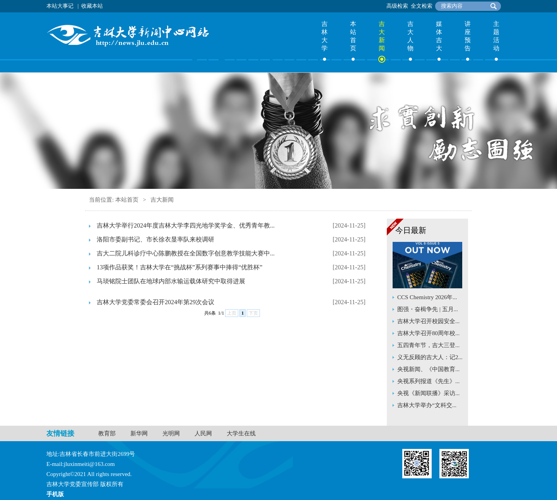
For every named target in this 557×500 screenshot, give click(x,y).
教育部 (107, 433)
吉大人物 (410, 36)
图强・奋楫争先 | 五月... (427, 309)
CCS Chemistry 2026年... (427, 297)
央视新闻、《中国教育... (428, 369)
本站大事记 (59, 6)
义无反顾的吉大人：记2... (430, 357)
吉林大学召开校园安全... (428, 321)
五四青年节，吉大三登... (428, 345)
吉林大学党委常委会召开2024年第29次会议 (155, 302)
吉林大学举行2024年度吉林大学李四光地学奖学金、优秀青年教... (186, 225)
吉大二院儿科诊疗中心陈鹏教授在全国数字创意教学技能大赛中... (186, 253)
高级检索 (397, 6)
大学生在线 (241, 433)
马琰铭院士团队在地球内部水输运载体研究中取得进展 (171, 281)
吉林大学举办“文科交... (426, 405)
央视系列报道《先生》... (428, 381)
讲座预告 (468, 36)
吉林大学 (324, 36)
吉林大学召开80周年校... (428, 333)
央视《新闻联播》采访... (428, 393)
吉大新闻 (382, 36)
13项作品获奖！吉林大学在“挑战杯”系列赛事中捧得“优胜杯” (179, 267)
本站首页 (353, 36)
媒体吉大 (439, 36)
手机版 (55, 494)
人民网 (203, 433)
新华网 (139, 433)
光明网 (171, 433)
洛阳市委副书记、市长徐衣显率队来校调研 (155, 239)
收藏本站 (92, 6)
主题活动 (496, 36)
